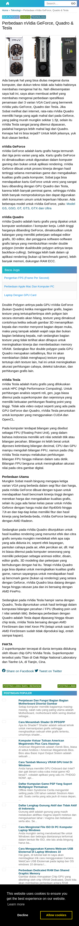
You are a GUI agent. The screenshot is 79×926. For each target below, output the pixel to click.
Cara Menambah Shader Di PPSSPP (42, 722)
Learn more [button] (16, 904)
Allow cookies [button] (56, 915)
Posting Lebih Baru (15, 686)
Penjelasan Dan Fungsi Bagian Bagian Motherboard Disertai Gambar (43, 702)
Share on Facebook (18, 671)
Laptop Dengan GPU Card (20, 295)
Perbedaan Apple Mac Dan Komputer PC (29, 286)
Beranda (35, 686)
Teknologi (38, 17)
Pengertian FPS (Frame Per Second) (26, 277)
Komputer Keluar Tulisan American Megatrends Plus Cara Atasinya (41, 742)
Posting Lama (67, 686)
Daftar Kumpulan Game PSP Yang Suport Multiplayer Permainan (45, 785)
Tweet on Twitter (48, 671)
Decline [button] (22, 915)
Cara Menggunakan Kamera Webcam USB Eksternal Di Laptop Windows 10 (46, 850)
